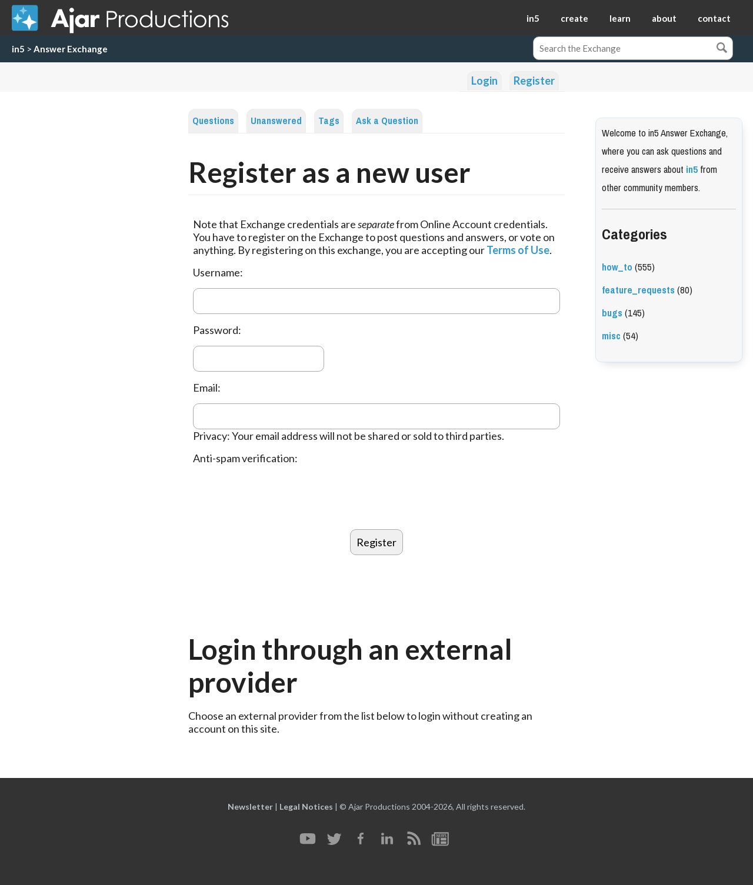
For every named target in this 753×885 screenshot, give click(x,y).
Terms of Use (518, 249)
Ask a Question (387, 121)
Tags (328, 121)
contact (714, 18)
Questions (213, 121)
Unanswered (276, 121)
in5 (533, 18)
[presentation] (282, 497)
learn (620, 18)
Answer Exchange (71, 49)
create (574, 18)
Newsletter (250, 806)
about (664, 18)
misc (611, 336)
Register (534, 80)
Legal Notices (306, 806)
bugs (612, 313)
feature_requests (638, 290)
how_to (617, 267)
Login (484, 80)
